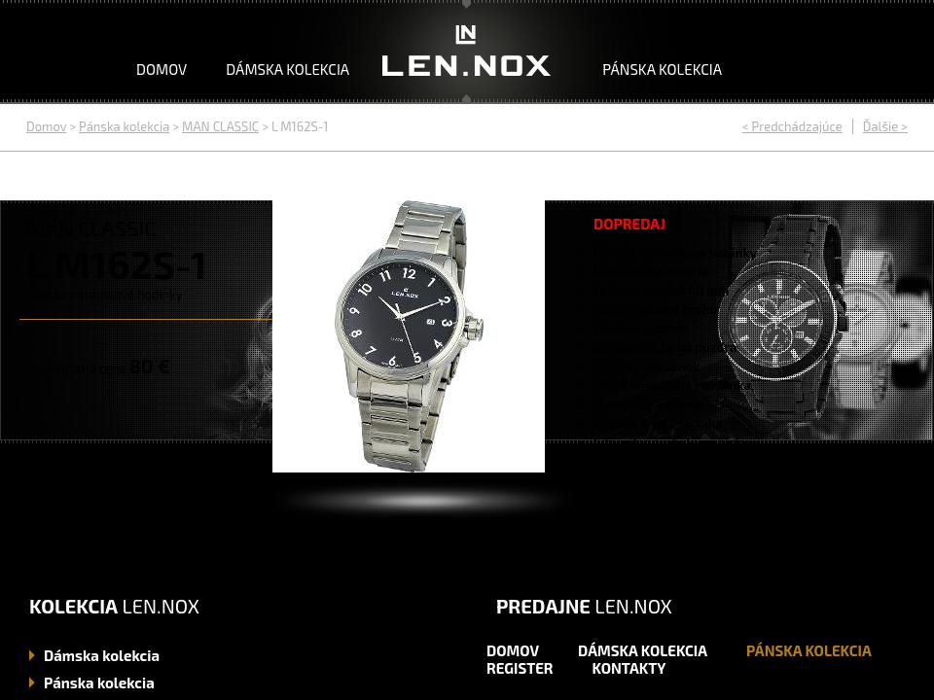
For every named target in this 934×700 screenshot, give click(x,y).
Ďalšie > (885, 126)
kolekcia (102, 655)
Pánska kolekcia (662, 69)
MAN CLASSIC (220, 126)
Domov (161, 69)
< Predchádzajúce (792, 126)
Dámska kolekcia (287, 69)
